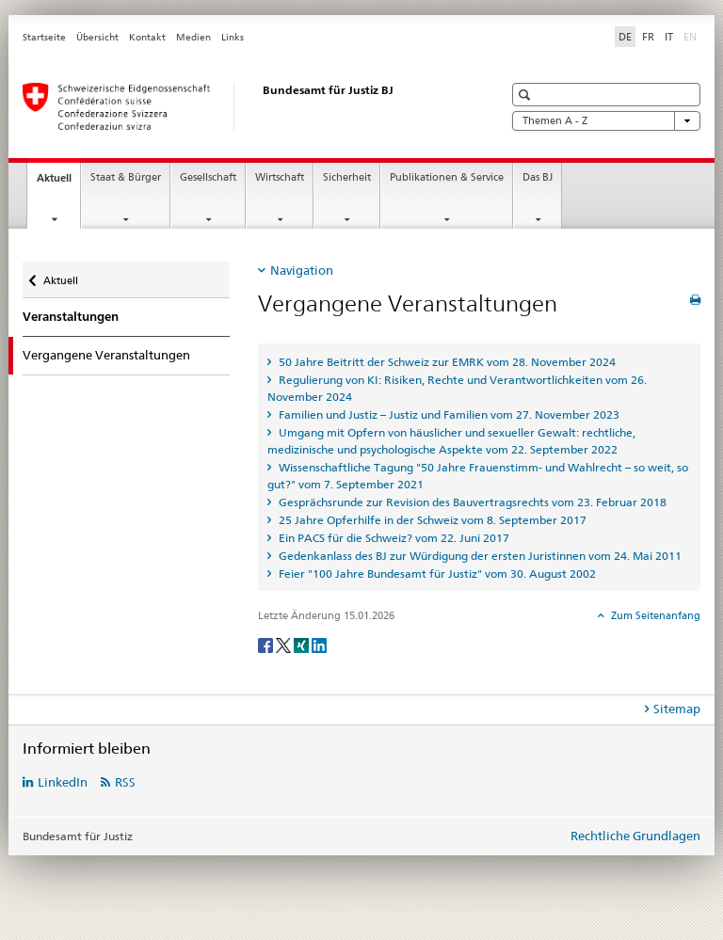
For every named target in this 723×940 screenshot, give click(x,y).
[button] (526, 94)
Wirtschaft (279, 177)
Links (232, 37)
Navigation (301, 270)
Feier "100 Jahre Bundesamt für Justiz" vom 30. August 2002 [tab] (436, 573)
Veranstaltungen (71, 317)
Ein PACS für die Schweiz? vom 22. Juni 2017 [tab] (392, 538)
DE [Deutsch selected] (625, 36)
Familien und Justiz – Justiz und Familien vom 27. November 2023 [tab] (447, 414)
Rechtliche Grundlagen (635, 835)
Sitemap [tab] (676, 708)
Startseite (44, 37)
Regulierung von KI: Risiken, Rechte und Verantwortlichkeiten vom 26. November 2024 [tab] (457, 388)
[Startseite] (244, 106)
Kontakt (147, 37)
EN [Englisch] (691, 35)
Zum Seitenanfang (654, 615)
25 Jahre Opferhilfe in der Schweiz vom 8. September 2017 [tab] (431, 520)
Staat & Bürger (125, 177)
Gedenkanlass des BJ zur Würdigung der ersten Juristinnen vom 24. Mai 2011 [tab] (479, 556)
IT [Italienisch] (669, 36)
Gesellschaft (208, 177)
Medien (193, 37)
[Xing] (303, 644)
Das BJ (537, 177)
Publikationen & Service (447, 177)
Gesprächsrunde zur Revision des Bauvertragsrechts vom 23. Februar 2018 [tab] (471, 502)
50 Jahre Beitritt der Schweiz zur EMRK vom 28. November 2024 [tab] (446, 362)
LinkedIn (63, 781)
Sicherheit (347, 177)
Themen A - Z (606, 121)
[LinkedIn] (319, 644)
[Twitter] (285, 644)
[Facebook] (267, 644)
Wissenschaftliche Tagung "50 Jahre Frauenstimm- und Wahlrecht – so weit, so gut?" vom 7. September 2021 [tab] (477, 475)
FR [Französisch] (648, 36)
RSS (125, 781)
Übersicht (97, 37)
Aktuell (58, 183)
